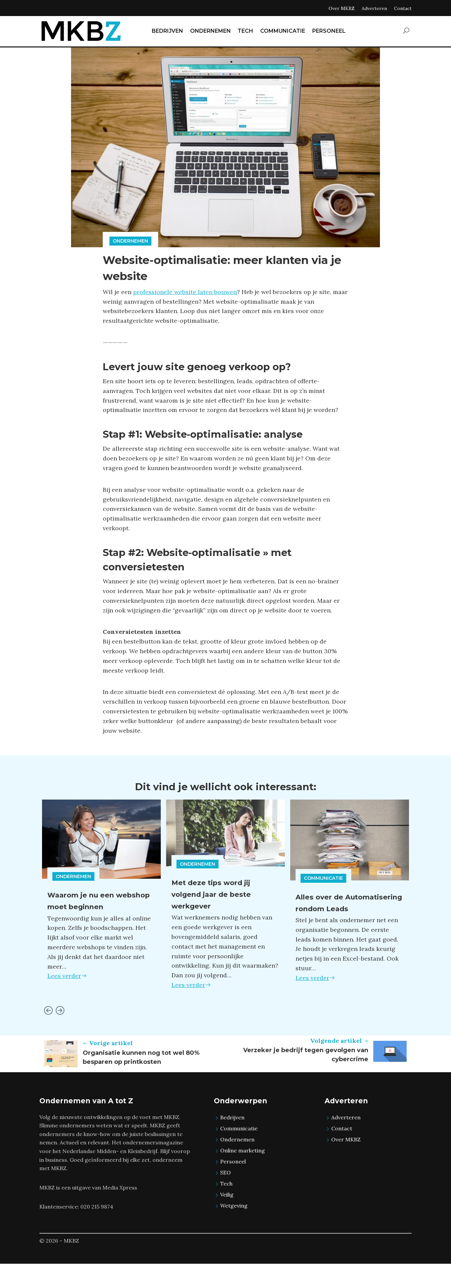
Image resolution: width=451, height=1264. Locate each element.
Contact (403, 8)
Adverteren (374, 8)
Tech (226, 1183)
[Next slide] (59, 1010)
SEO (225, 1172)
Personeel (233, 1161)
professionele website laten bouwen (185, 292)
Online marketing (242, 1150)
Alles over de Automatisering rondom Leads (346, 908)
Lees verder (67, 976)
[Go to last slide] (48, 1010)
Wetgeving (234, 1205)
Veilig (227, 1194)
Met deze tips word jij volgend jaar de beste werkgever (216, 893)
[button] (406, 31)
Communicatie (323, 878)
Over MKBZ (342, 8)
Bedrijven (232, 1117)
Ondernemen (130, 241)
